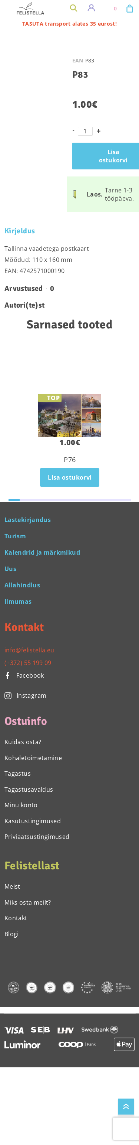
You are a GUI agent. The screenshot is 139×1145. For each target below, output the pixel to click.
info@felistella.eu (29, 650)
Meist (12, 886)
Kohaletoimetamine (33, 758)
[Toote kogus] (85, 131)
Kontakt (15, 918)
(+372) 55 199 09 (28, 663)
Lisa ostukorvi (70, 477)
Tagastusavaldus (28, 789)
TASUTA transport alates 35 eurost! (69, 23)
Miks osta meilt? (27, 902)
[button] (14, 500)
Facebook (24, 675)
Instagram (25, 695)
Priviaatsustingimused (37, 837)
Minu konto (21, 805)
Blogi (11, 934)
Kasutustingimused (32, 821)
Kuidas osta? (22, 742)
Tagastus (17, 773)
